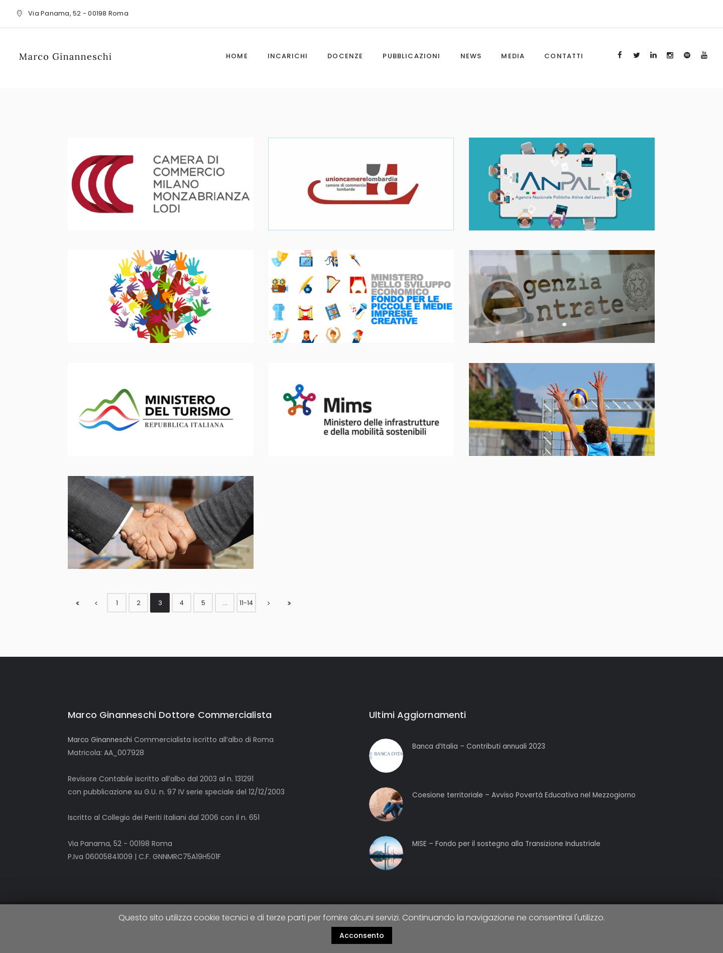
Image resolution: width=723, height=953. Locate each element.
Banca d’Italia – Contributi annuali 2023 (480, 746)
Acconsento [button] (361, 935)
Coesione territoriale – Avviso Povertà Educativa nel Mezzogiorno (525, 795)
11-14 (246, 603)
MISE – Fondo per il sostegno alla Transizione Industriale (508, 844)
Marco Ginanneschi (102, 740)
